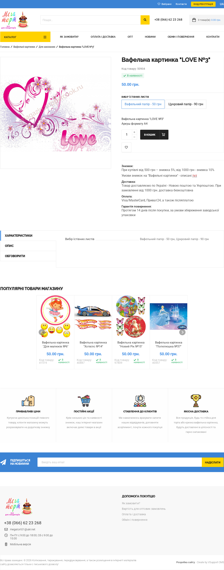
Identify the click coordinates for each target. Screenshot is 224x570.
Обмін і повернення (181, 37)
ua (222, 4)
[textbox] (90, 20)
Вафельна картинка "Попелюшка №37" (168, 344)
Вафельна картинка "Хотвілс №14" (93, 344)
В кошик (149, 134)
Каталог (10, 37)
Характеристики (18, 236)
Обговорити (15, 256)
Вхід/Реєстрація (203, 4)
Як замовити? (69, 37)
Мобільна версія (20, 544)
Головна (5, 47)
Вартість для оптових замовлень (144, 508)
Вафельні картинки (24, 47)
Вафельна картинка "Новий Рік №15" (130, 344)
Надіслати (212, 462)
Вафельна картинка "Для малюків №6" (55, 344)
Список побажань (126, 147)
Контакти (181, 4)
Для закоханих (47, 47)
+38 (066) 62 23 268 (168, 19)
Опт (130, 37)
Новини (150, 37)
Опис (9, 246)
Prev (42, 332)
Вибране (166, 4)
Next (182, 332)
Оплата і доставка (103, 37)
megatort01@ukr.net (22, 529)
